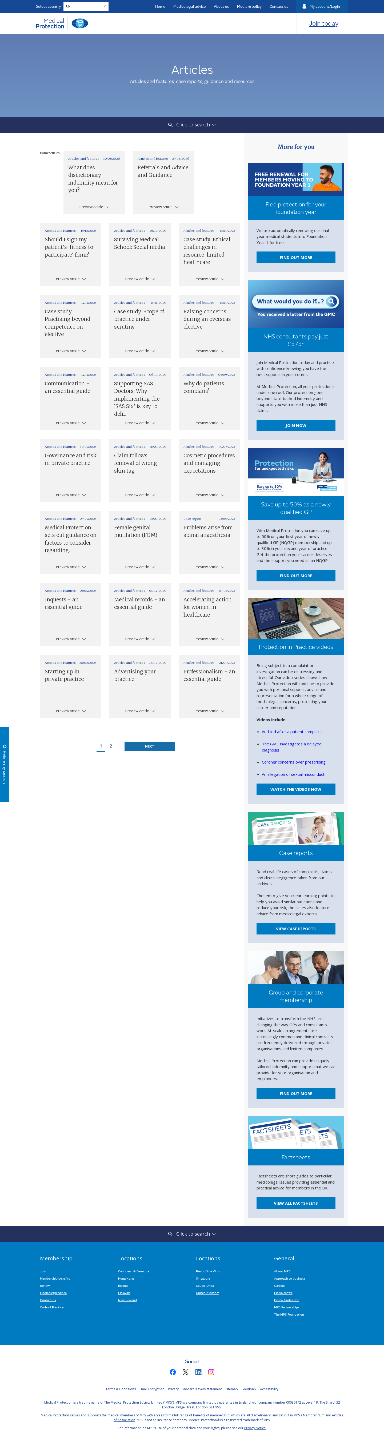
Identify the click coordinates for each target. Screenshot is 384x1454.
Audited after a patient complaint (292, 731)
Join (43, 1271)
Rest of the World (208, 1271)
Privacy (173, 1389)
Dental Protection (286, 1300)
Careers (279, 1285)
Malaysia (124, 1293)
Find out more (296, 257)
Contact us (48, 1300)
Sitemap (232, 1389)
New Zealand (127, 1300)
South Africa (205, 1285)
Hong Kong (126, 1278)
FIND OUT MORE (296, 575)
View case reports (296, 928)
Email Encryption (151, 1389)
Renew (45, 1285)
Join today (323, 23)
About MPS (282, 1271)
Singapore (203, 1278)
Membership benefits (55, 1278)
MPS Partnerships (286, 1307)
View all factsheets (296, 1203)
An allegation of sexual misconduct (293, 774)
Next (149, 746)
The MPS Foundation (289, 1314)
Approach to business (290, 1278)
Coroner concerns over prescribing (294, 762)
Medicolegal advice (53, 1293)
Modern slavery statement (202, 1389)
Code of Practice (51, 1307)
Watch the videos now (295, 789)
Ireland (123, 1285)
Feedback (249, 1389)
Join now (296, 425)
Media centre (283, 1293)
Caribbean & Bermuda (133, 1271)
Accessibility (269, 1389)
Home (44, 153)
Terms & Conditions (121, 1389)
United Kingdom (207, 1293)
